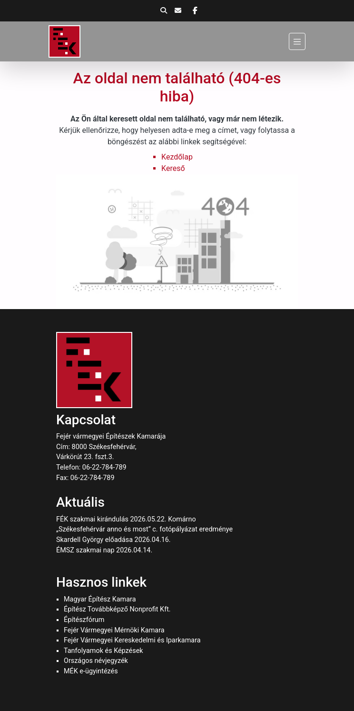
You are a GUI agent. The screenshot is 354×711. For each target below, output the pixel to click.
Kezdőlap (177, 156)
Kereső (173, 168)
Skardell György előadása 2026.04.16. (113, 540)
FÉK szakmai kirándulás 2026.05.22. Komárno (126, 519)
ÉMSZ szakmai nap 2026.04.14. (104, 550)
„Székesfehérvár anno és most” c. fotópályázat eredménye (144, 529)
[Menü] (297, 41)
